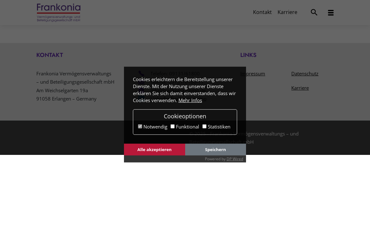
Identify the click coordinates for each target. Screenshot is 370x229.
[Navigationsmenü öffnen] (331, 13)
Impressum (252, 73)
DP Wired (235, 158)
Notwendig (152, 126)
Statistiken (216, 126)
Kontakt (262, 12)
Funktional (184, 126)
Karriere (287, 12)
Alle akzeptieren (154, 149)
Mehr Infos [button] (190, 100)
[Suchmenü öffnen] (314, 12)
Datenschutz (304, 73)
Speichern (215, 149)
